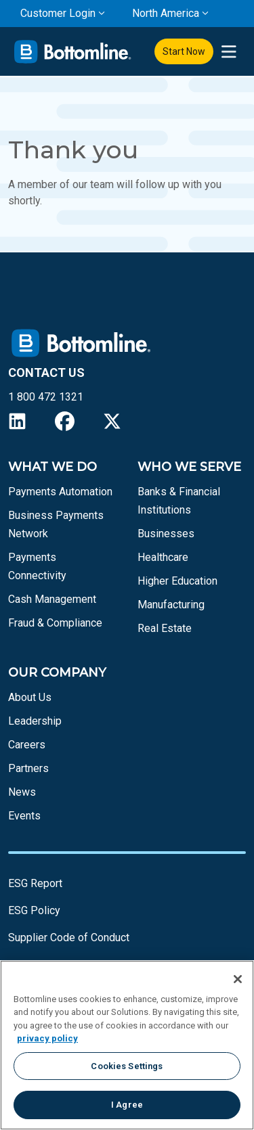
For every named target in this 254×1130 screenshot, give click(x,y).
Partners (28, 768)
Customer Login (58, 13)
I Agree (127, 1105)
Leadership (35, 721)
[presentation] (228, 52)
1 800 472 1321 (45, 396)
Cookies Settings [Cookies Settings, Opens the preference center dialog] (127, 1066)
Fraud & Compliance (55, 622)
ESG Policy (34, 910)
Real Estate (164, 628)
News (22, 792)
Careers (26, 744)
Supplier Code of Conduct (68, 937)
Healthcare (162, 557)
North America (165, 13)
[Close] (238, 979)
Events (24, 815)
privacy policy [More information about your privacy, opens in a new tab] (47, 1038)
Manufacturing (171, 604)
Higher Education (177, 580)
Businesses (165, 533)
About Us (29, 697)
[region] (127, 1045)
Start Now (184, 51)
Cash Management (52, 599)
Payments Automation (60, 491)
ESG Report (35, 883)
